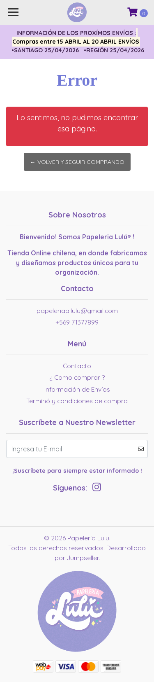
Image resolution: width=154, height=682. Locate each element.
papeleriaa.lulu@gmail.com (77, 310)
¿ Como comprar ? (77, 377)
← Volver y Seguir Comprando (77, 162)
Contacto (77, 366)
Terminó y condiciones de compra (77, 401)
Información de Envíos (77, 389)
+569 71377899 (77, 322)
